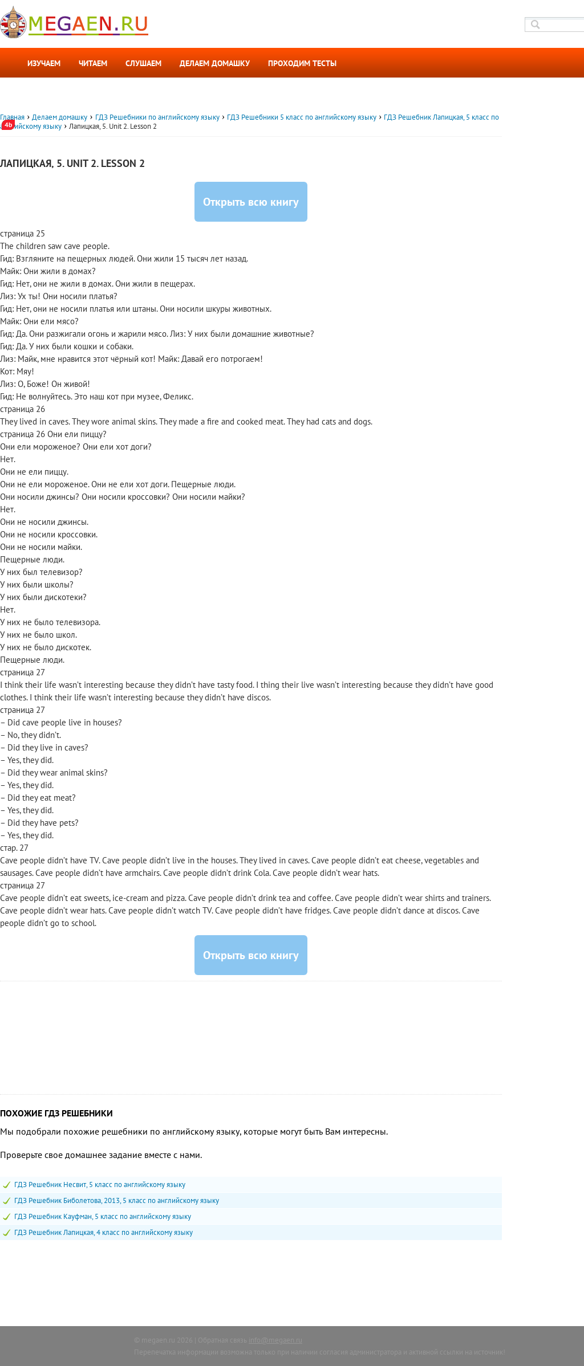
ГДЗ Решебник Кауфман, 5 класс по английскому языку (102, 1216)
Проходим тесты (302, 63)
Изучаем (43, 63)
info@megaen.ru (275, 1340)
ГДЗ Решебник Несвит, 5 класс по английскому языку (99, 1184)
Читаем (93, 63)
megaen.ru (158, 1340)
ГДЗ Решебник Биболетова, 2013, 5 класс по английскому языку (116, 1200)
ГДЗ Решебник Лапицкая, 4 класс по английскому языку (103, 1232)
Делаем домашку (215, 63)
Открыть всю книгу (251, 201)
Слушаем (143, 63)
